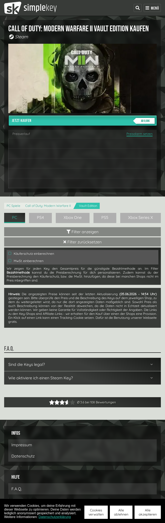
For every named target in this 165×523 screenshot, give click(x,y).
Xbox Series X (140, 217)
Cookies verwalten (96, 512)
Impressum (21, 444)
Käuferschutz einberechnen (31, 254)
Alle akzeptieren (148, 512)
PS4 (40, 217)
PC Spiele (13, 206)
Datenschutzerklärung (55, 517)
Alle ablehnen (121, 512)
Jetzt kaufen (83, 121)
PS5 (104, 217)
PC (14, 217)
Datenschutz (23, 456)
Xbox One (73, 217)
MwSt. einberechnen (26, 261)
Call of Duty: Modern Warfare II (48, 206)
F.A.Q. (16, 488)
